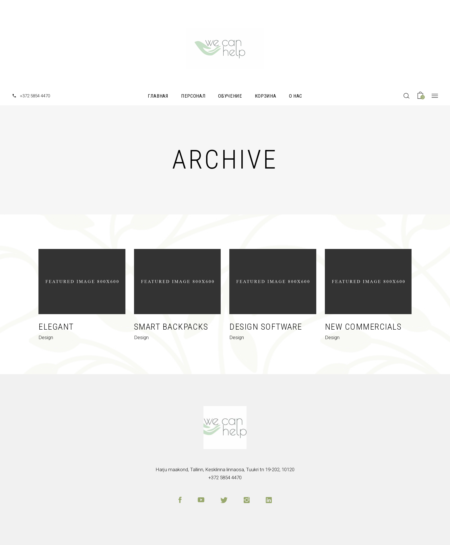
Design (45, 337)
